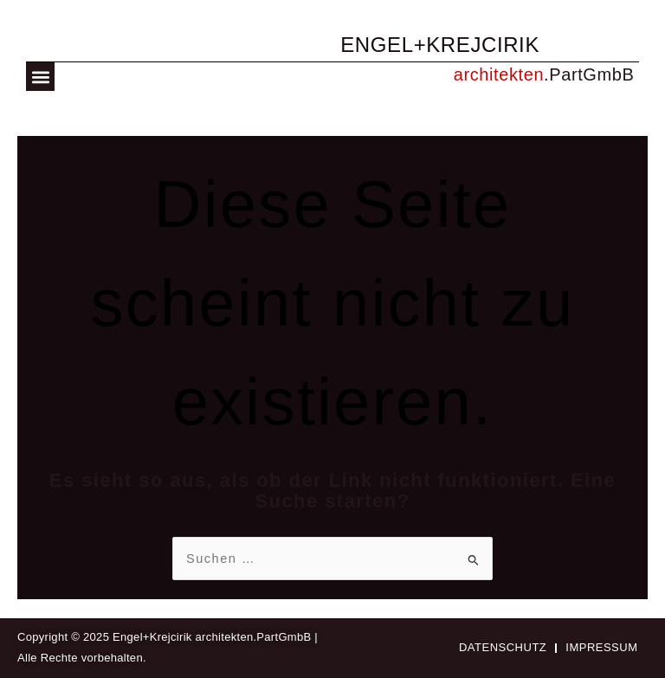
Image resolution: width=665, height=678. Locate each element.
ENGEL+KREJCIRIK (439, 44)
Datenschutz (502, 647)
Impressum (601, 647)
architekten (499, 74)
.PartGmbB (589, 74)
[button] (40, 76)
